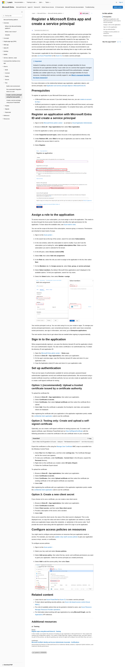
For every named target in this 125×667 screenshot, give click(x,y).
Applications (39, 614)
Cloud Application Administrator (82, 123)
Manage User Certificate (64, 446)
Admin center (118, 7)
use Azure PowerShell (44, 56)
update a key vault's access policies (66, 537)
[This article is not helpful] (120, 42)
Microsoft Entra (41, 13)
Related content (107, 35)
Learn (33, 13)
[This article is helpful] (118, 42)
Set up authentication (109, 29)
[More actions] (91, 13)
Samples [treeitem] (7, 35)
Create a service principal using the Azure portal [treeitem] (14, 96)
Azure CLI (59, 56)
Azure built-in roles (70, 224)
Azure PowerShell (52, 599)
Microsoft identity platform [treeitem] (11, 19)
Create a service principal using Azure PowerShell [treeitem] (13, 101)
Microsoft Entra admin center (53, 123)
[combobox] (12, 15)
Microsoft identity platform (55, 13)
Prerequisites (107, 16)
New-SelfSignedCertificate (74, 431)
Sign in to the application (110, 27)
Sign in (121, 2)
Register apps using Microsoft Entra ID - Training (46, 631)
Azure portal (47, 235)
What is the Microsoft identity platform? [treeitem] (13, 27)
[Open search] (116, 2)
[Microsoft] (3, 2)
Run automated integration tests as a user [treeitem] (13, 90)
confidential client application (43, 416)
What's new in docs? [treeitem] (11, 31)
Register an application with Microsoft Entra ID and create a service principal (112, 20)
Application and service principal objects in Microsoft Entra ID (66, 85)
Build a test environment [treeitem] (13, 86)
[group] (62, 442)
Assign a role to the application (112, 24)
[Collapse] (22, 12)
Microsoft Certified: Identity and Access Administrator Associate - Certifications (55, 642)
